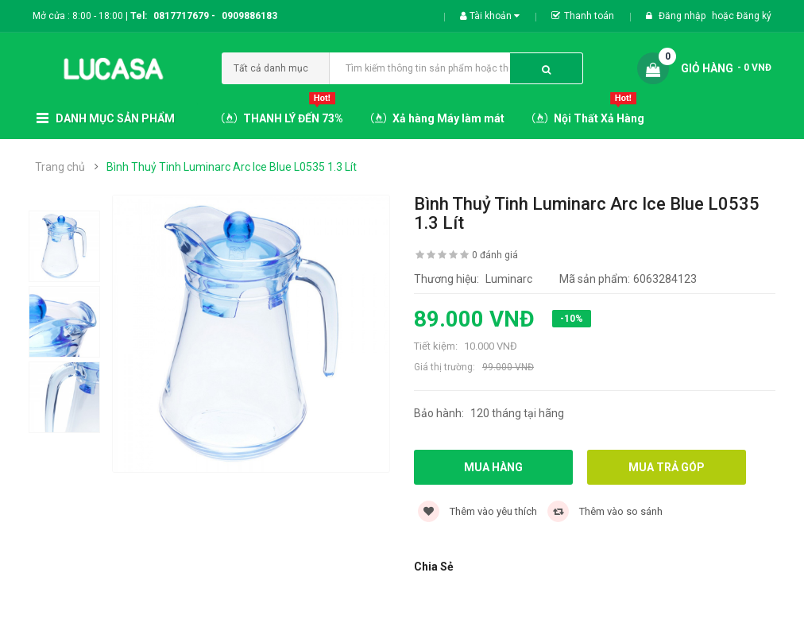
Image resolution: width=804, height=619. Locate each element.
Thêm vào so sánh (605, 511)
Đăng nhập (683, 15)
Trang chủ (60, 166)
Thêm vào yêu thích (477, 511)
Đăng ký (753, 15)
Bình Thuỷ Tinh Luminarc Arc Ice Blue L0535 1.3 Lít (231, 166)
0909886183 (249, 15)
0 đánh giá (495, 255)
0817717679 (181, 15)
